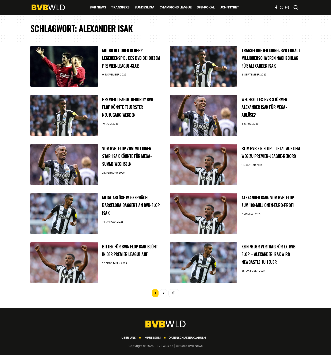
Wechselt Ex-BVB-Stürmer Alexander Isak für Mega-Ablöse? (270, 112)
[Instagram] (287, 7)
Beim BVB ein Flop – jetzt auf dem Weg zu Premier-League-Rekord (270, 161)
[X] (281, 7)
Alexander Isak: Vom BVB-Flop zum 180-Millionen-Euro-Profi (267, 210)
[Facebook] (276, 7)
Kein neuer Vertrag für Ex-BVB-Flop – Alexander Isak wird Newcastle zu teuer (270, 263)
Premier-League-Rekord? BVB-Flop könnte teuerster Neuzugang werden (125, 116)
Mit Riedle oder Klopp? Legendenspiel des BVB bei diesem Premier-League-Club (130, 61)
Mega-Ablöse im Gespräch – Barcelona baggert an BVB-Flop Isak (129, 214)
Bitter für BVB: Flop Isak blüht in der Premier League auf (126, 259)
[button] (295, 7)
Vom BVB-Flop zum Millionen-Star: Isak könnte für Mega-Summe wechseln (131, 165)
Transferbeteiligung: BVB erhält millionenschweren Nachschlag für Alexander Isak (267, 65)
